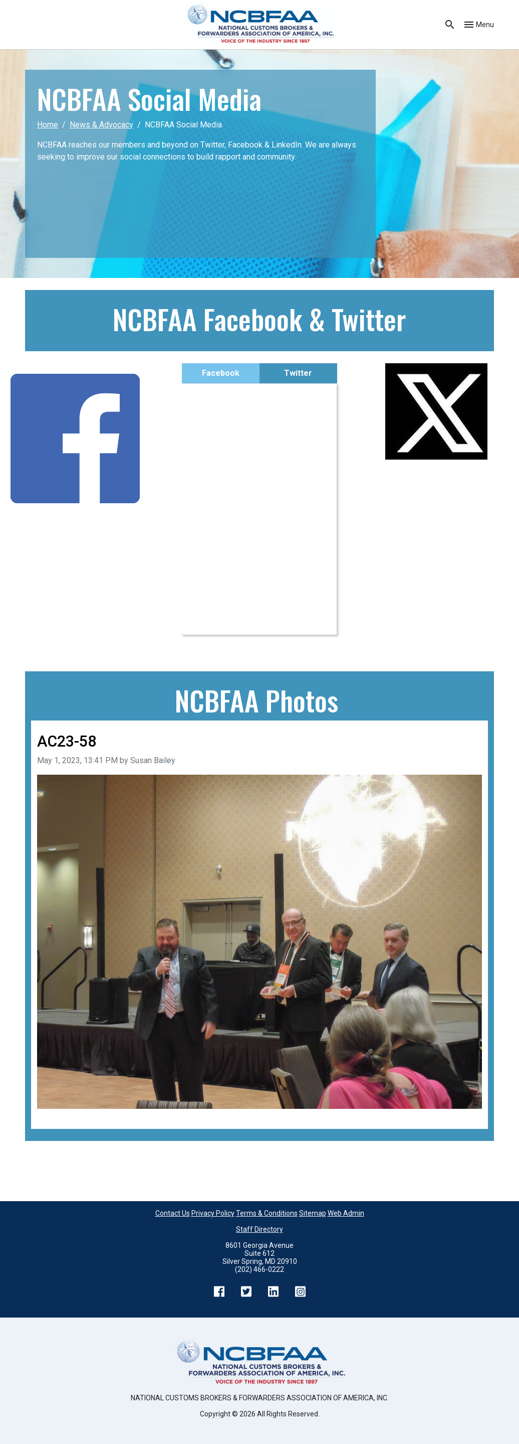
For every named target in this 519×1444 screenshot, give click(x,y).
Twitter (298, 373)
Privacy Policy (212, 1213)
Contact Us (172, 1213)
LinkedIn (273, 1291)
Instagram (300, 1291)
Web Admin (346, 1213)
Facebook (220, 373)
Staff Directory (259, 1229)
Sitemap (312, 1213)
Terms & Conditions (267, 1213)
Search (450, 25)
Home (47, 124)
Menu (485, 25)
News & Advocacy (101, 124)
